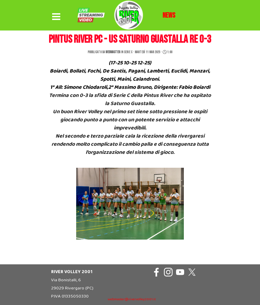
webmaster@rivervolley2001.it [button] (132, 299)
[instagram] (168, 272)
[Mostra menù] (56, 17)
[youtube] (180, 272)
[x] (192, 272)
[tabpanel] (169, 15)
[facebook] (156, 272)
